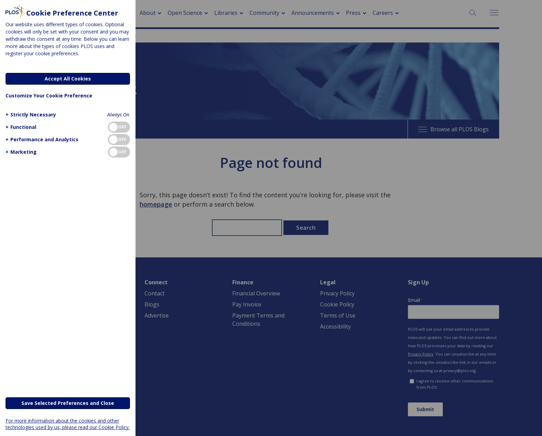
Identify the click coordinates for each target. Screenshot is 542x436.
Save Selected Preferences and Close (67, 403)
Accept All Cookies (68, 78)
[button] (30, 114)
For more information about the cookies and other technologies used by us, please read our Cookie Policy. (68, 423)
